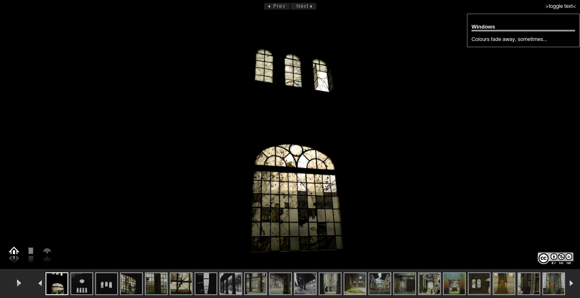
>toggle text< (561, 6)
